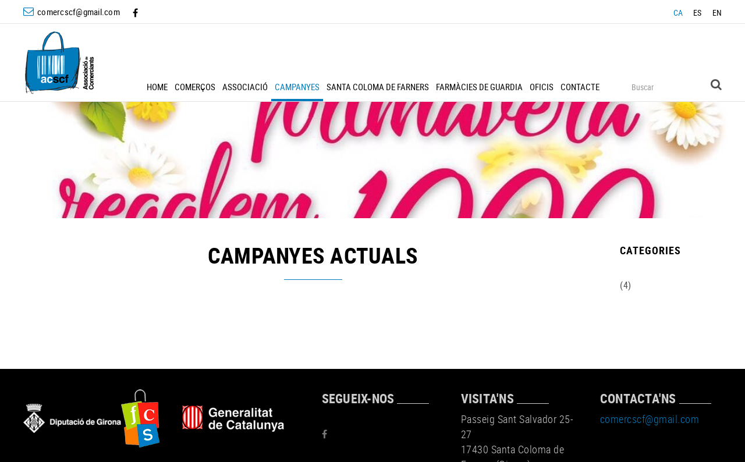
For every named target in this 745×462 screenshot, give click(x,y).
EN (717, 12)
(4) (626, 285)
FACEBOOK (136, 12)
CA (678, 12)
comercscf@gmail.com (78, 11)
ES (697, 12)
